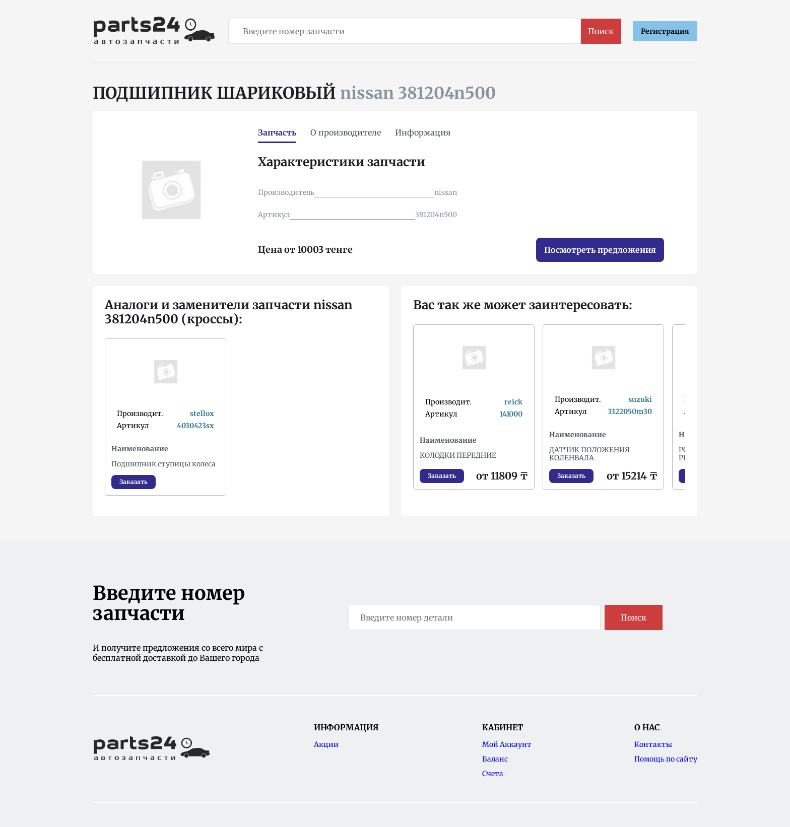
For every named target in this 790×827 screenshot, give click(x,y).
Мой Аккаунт (507, 744)
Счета (492, 773)
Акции (326, 744)
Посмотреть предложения (600, 250)
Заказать (133, 482)
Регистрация (665, 31)
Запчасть (277, 132)
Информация (423, 132)
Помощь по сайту (665, 759)
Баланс (495, 759)
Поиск (601, 31)
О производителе (345, 132)
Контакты (653, 744)
